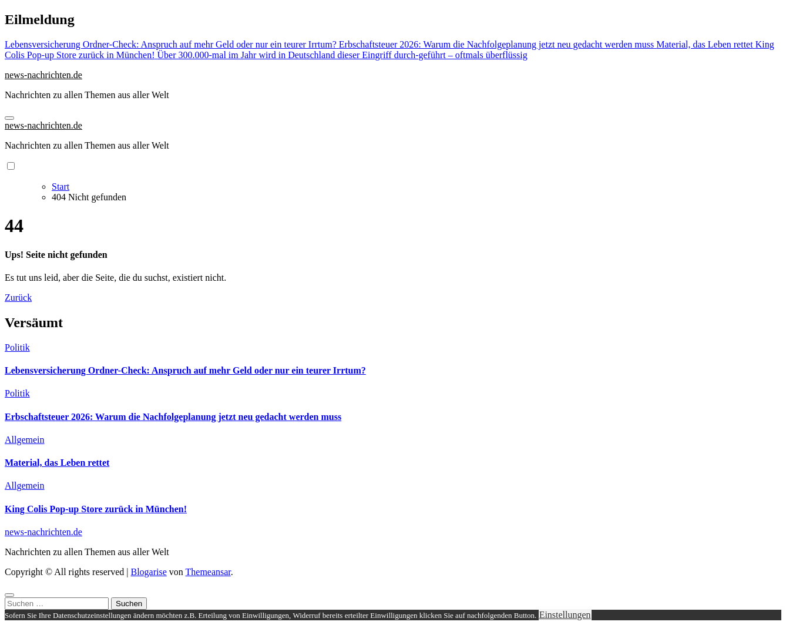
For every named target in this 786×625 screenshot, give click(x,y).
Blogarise (148, 572)
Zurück (18, 298)
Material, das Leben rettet (57, 463)
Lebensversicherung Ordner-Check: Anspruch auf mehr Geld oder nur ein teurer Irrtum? (185, 370)
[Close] (9, 595)
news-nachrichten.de (43, 75)
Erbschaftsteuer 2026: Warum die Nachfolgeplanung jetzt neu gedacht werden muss (173, 417)
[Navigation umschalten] (9, 118)
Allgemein (25, 440)
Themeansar (208, 572)
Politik (17, 347)
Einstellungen (565, 615)
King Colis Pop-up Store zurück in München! (96, 509)
